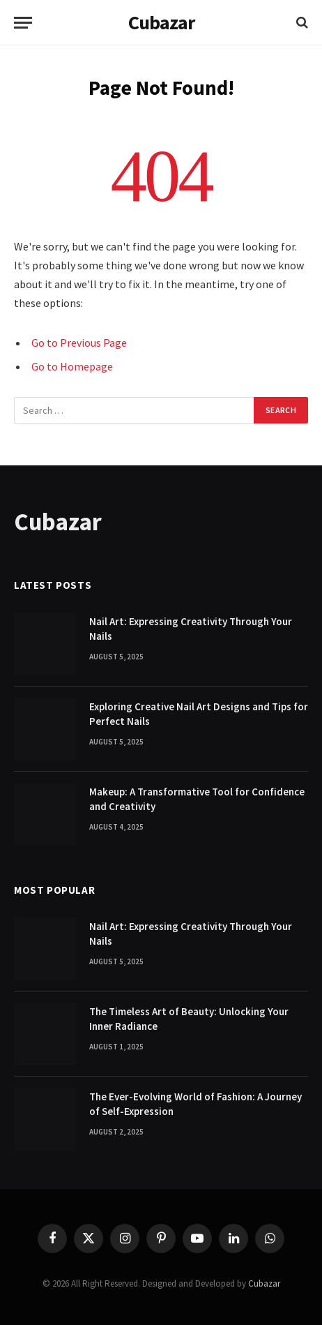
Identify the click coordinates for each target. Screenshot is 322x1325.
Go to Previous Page (79, 343)
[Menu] (23, 22)
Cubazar (264, 1283)
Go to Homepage (72, 366)
